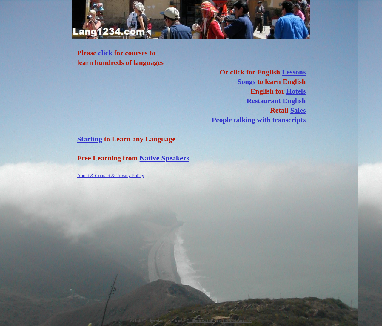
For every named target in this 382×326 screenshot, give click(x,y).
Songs (246, 81)
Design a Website (201, 321)
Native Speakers (164, 158)
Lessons (294, 72)
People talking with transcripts (259, 120)
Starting (89, 139)
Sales (298, 110)
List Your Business (237, 321)
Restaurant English (276, 101)
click (105, 53)
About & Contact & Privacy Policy (110, 175)
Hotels (296, 91)
